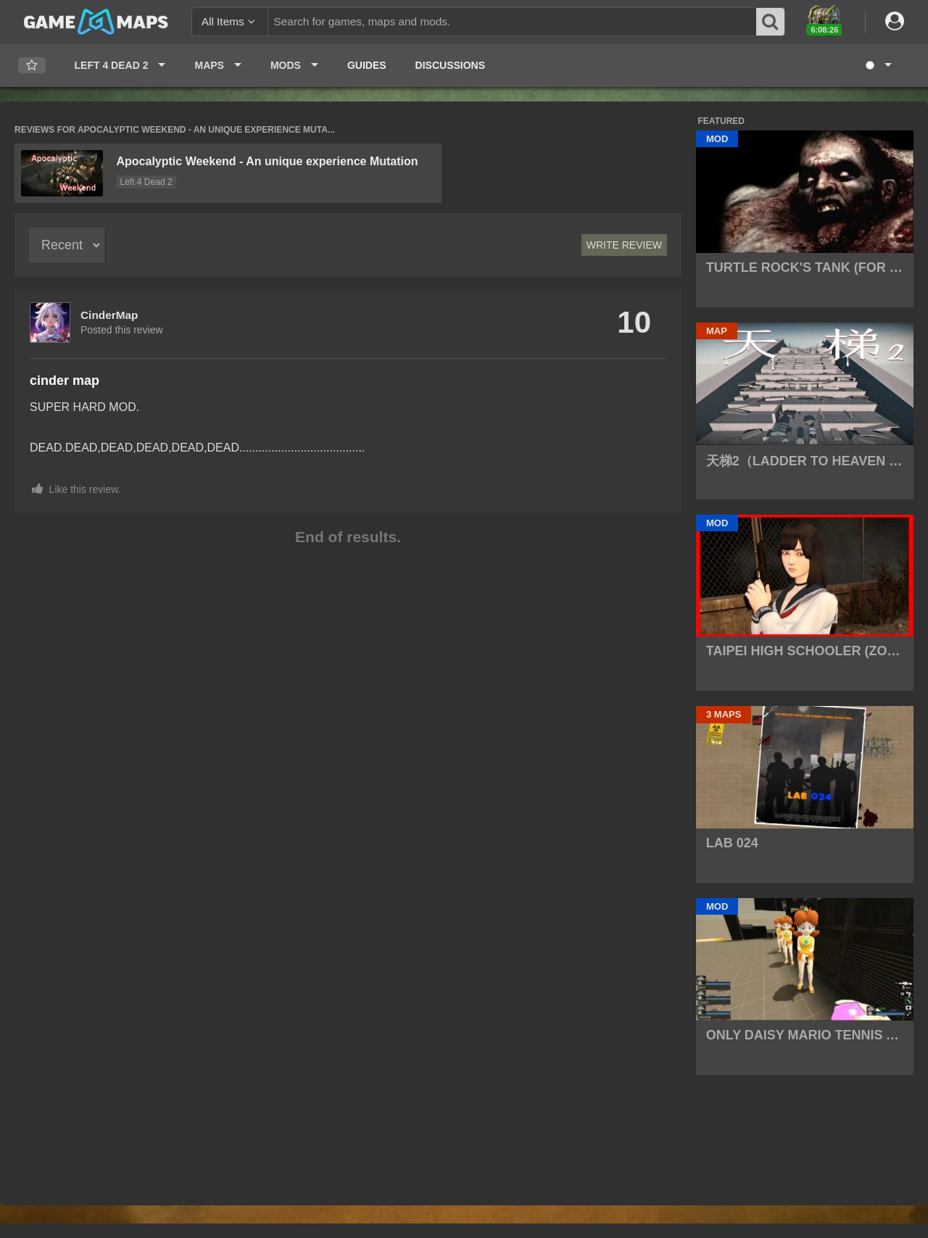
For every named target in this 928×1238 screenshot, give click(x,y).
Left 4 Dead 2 (146, 182)
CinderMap (109, 315)
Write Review (624, 245)
